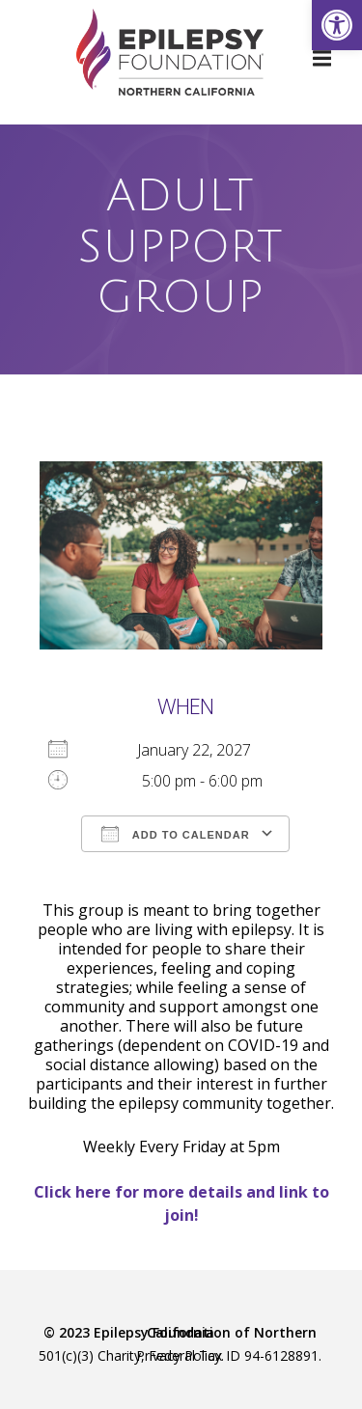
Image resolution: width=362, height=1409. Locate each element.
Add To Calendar (175, 834)
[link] (337, 25)
